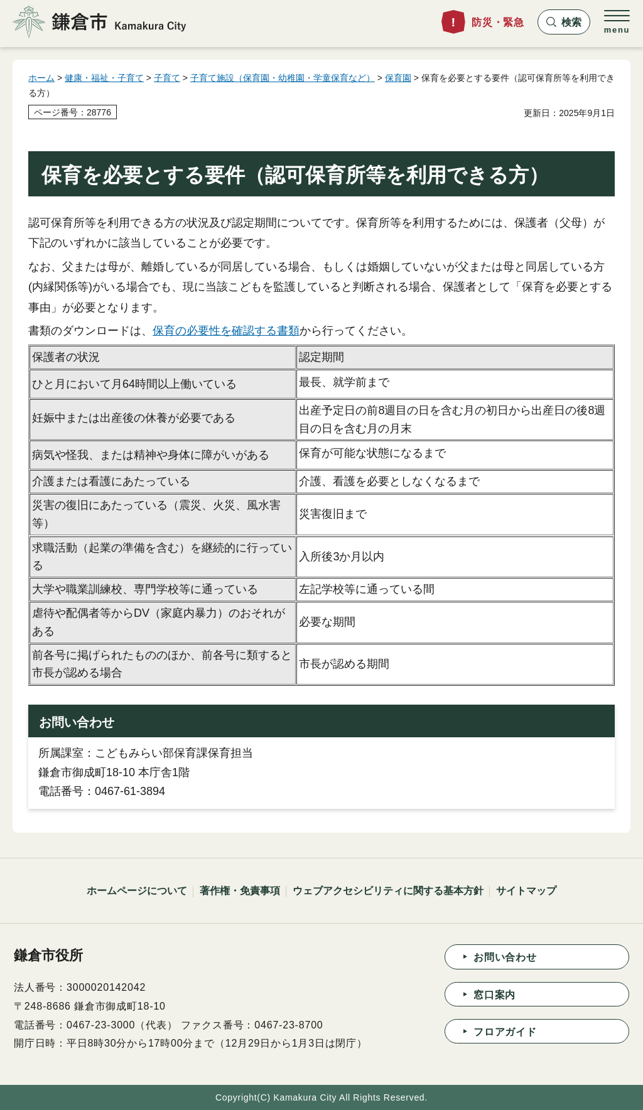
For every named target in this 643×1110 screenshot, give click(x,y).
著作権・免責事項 (240, 890)
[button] (564, 22)
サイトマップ (526, 890)
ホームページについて (137, 890)
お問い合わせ (505, 957)
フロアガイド (505, 1032)
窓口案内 (494, 995)
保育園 (398, 78)
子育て (167, 78)
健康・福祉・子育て (104, 78)
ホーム (41, 78)
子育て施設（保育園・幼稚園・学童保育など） (282, 78)
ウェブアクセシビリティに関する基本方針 (388, 890)
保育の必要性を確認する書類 (226, 330)
